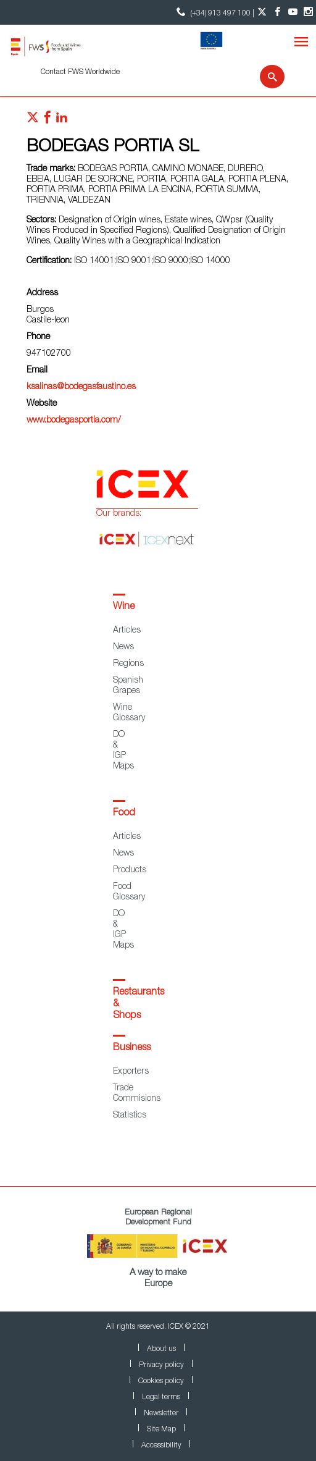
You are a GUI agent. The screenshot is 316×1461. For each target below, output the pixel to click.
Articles (127, 630)
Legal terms (161, 1397)
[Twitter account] (262, 12)
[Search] (264, 76)
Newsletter (161, 1413)
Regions (128, 664)
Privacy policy (161, 1365)
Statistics (129, 1115)
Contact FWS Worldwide (80, 72)
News (123, 647)
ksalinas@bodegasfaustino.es (81, 387)
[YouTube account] (293, 12)
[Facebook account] (277, 12)
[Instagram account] (308, 12)
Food (124, 814)
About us (161, 1349)
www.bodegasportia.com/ (74, 420)
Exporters (131, 1071)
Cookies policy (161, 1381)
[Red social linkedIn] (62, 120)
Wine (124, 607)
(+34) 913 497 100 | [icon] (213, 12)
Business (132, 1048)
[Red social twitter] (33, 120)
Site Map (161, 1429)
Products (129, 870)
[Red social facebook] (47, 120)
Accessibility (161, 1445)
